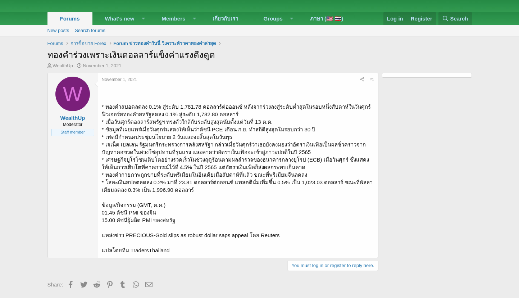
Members (174, 18)
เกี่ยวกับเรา (225, 18)
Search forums (90, 30)
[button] (143, 18)
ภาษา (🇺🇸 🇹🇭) (326, 18)
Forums (70, 18)
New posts (58, 30)
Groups (272, 18)
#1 (371, 79)
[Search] (455, 18)
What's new (120, 18)
